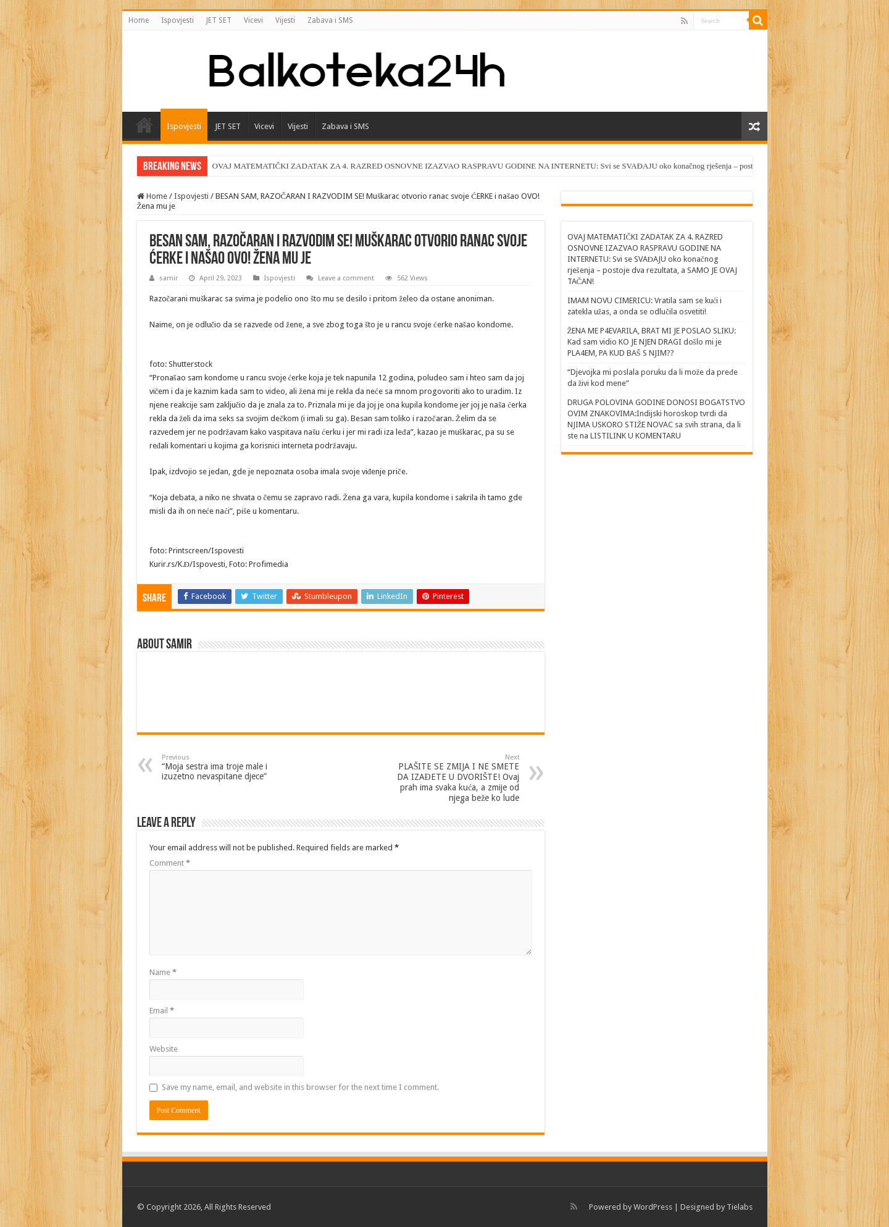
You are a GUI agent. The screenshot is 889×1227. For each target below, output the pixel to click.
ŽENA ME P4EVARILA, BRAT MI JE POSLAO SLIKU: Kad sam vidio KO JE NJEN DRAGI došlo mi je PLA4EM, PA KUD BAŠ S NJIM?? (652, 342)
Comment (169, 863)
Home (138, 20)
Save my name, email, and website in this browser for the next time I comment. (300, 1087)
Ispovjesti (177, 20)
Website (163, 1048)
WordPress (652, 1207)
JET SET (219, 20)
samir (168, 278)
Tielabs (740, 1207)
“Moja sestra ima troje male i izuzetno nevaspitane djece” (225, 767)
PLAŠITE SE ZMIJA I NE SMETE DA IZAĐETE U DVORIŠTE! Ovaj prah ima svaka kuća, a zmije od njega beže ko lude (456, 778)
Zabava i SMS (330, 20)
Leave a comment (346, 278)
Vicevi (253, 20)
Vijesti (285, 20)
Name (163, 972)
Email (161, 1010)
